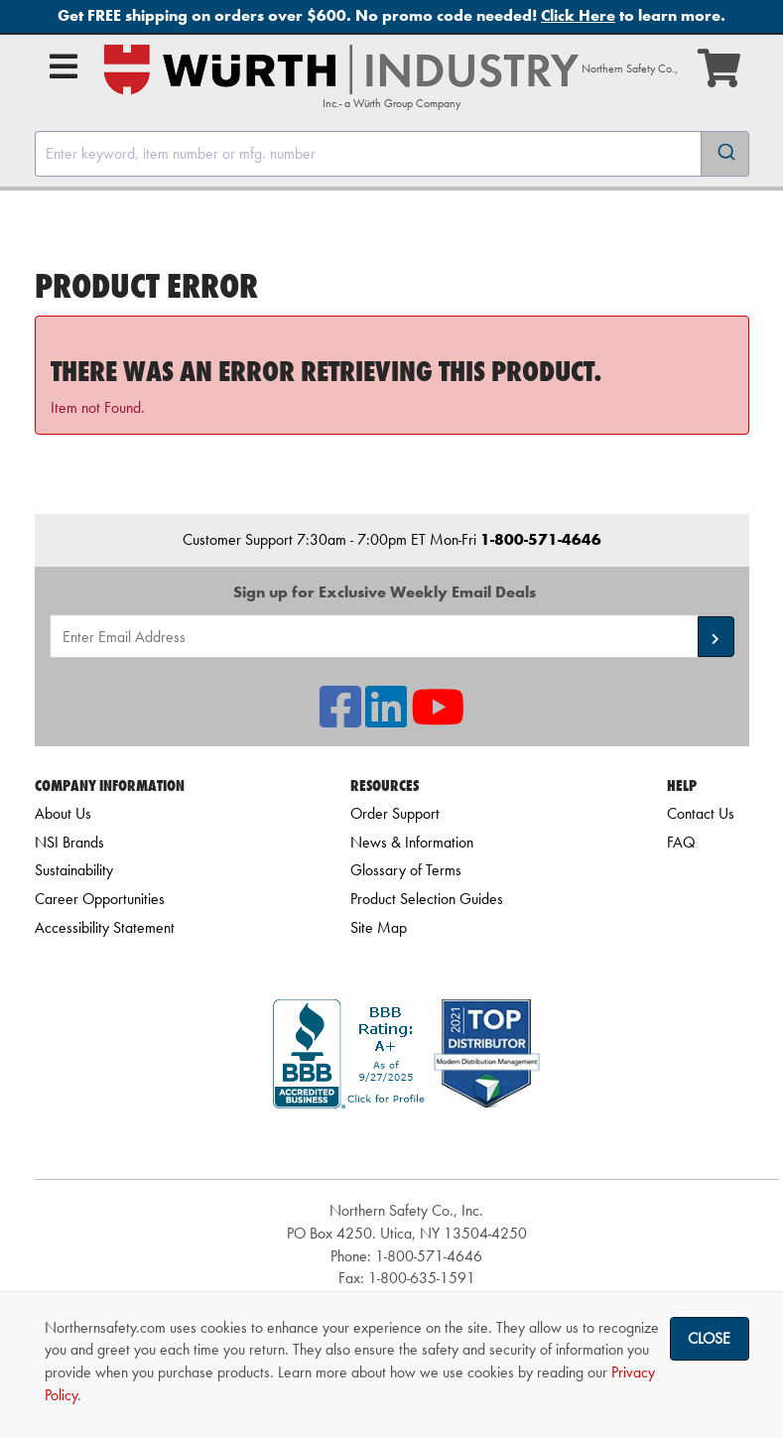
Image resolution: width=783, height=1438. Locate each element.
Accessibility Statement (105, 927)
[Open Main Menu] (63, 66)
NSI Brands (69, 842)
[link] (406, 1144)
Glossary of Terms (405, 869)
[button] (716, 636)
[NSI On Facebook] (340, 719)
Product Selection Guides (426, 898)
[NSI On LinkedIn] (386, 719)
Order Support (395, 813)
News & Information (411, 842)
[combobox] (392, 154)
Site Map (378, 927)
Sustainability (74, 869)
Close (709, 1338)
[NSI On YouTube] (437, 719)
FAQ (681, 842)
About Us (63, 813)
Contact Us (700, 813)
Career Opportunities (100, 898)
